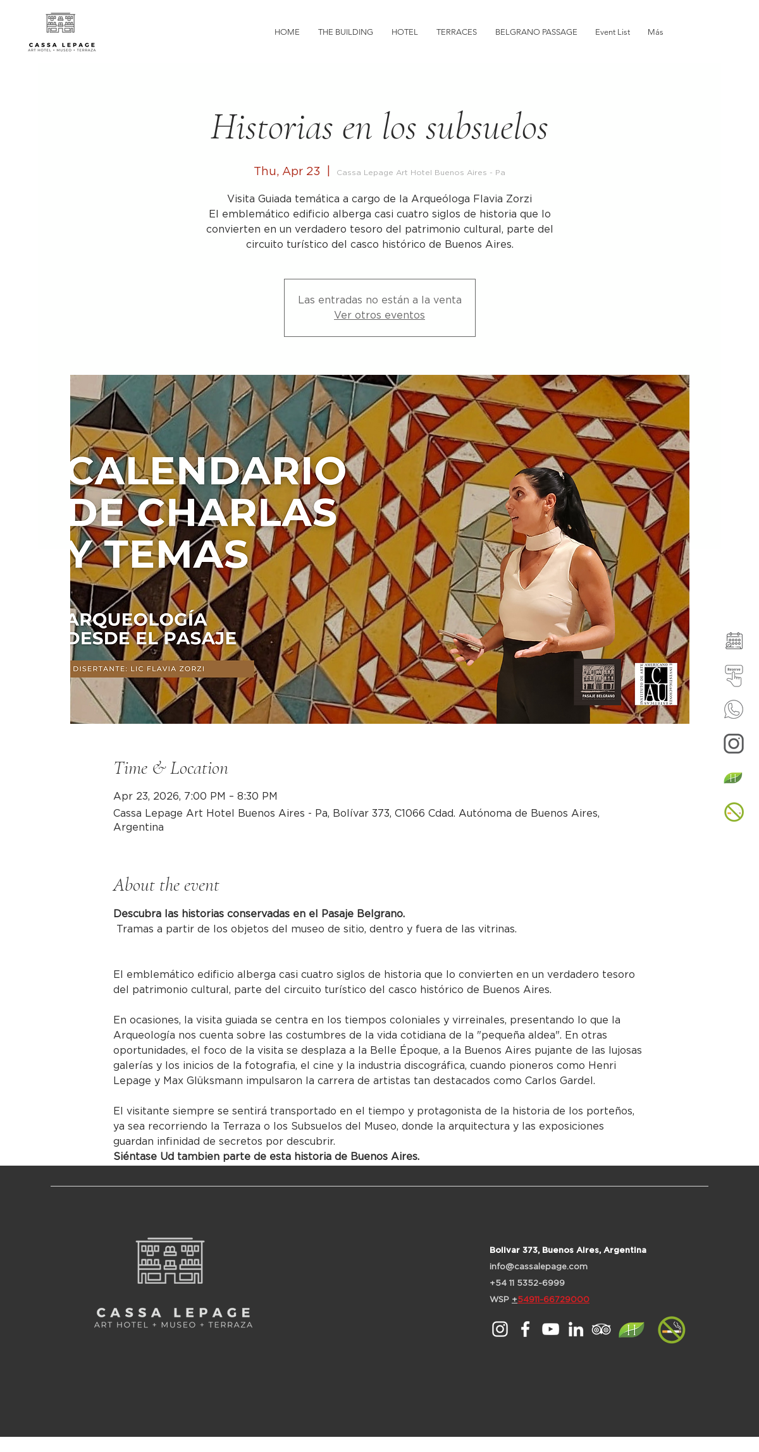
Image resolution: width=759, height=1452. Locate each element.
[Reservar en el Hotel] (733, 675)
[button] (733, 811)
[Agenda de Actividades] (733, 641)
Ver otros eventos (379, 315)
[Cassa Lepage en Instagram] (500, 1329)
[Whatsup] (733, 709)
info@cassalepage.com (539, 1267)
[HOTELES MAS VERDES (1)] (733, 777)
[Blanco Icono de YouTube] (550, 1329)
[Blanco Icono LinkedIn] (575, 1329)
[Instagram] (733, 743)
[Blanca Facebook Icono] (525, 1329)
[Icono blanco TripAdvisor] (601, 1329)
